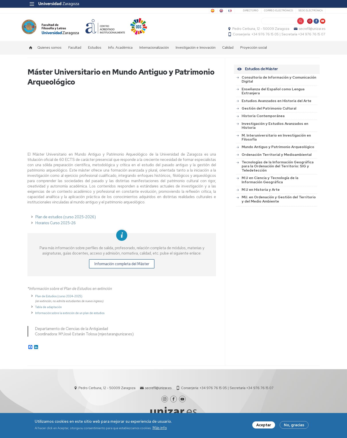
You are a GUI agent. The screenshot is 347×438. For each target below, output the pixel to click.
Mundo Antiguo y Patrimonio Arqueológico (278, 149)
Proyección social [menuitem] (253, 50)
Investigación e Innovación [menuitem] (195, 50)
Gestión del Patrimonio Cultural (269, 110)
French (222, 10)
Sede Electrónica (305, 10)
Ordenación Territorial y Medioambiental (277, 157)
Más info (159, 427)
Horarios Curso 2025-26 (55, 225)
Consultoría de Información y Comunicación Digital (279, 81)
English (205, 10)
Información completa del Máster (121, 266)
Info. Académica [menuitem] (120, 50)
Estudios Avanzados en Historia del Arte (276, 103)
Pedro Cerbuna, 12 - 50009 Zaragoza (255, 30)
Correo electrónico (272, 10)
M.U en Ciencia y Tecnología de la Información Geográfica (270, 182)
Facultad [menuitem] (74, 50)
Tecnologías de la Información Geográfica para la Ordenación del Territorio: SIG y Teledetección (278, 168)
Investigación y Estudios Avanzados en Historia (275, 128)
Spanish (187, 10)
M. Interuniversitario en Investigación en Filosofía (276, 139)
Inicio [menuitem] (30, 50)
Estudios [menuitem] (94, 50)
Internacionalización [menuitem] (154, 50)
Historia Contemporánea (263, 118)
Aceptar (263, 425)
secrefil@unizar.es (306, 30)
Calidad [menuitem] (227, 50)
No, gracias (294, 425)
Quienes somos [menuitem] (49, 50)
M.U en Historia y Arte (261, 192)
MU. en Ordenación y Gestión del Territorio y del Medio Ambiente (279, 201)
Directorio (245, 10)
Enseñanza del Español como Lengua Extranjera (273, 93)
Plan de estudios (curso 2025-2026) (65, 219)
